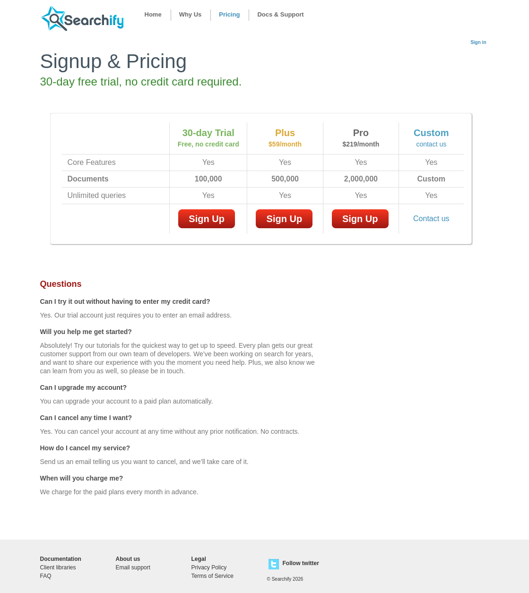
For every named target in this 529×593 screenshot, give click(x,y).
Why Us (190, 14)
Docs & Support (280, 14)
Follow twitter (301, 563)
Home (153, 14)
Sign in (478, 42)
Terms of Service (212, 576)
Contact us (431, 219)
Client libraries (58, 567)
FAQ (46, 576)
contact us (431, 144)
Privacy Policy (209, 567)
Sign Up (207, 219)
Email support (133, 567)
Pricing (229, 14)
